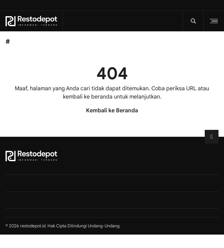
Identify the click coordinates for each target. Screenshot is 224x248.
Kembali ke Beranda (112, 110)
